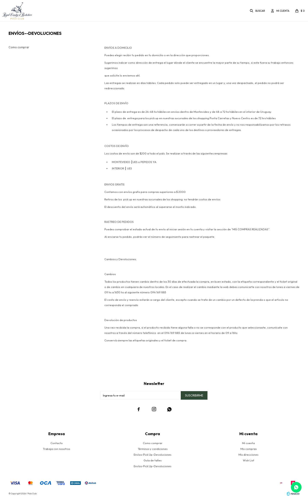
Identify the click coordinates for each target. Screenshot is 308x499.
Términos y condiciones (152, 449)
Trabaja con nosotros (56, 449)
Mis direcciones (248, 454)
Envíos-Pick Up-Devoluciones (152, 454)
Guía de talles (152, 460)
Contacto (56, 443)
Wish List (248, 460)
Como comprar (19, 47)
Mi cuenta (248, 443)
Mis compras (248, 449)
